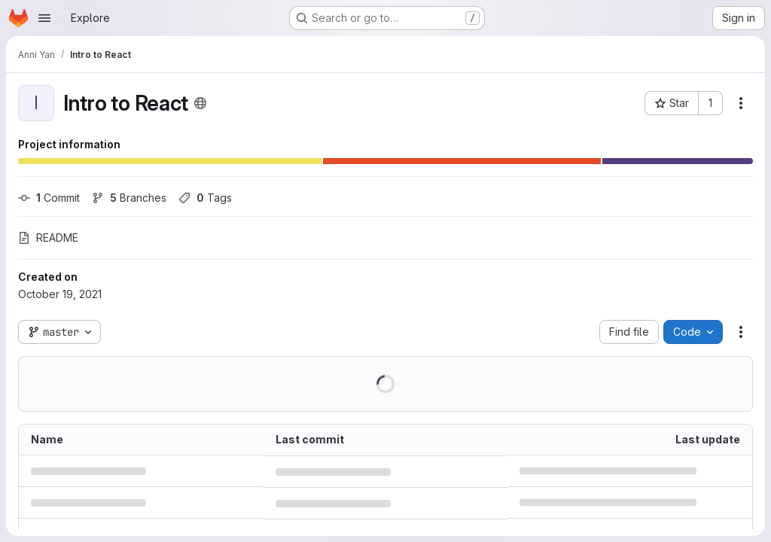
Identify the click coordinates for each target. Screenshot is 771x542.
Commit (49, 197)
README (48, 237)
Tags (205, 197)
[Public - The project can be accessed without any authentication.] (200, 103)
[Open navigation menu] (44, 18)
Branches (129, 197)
